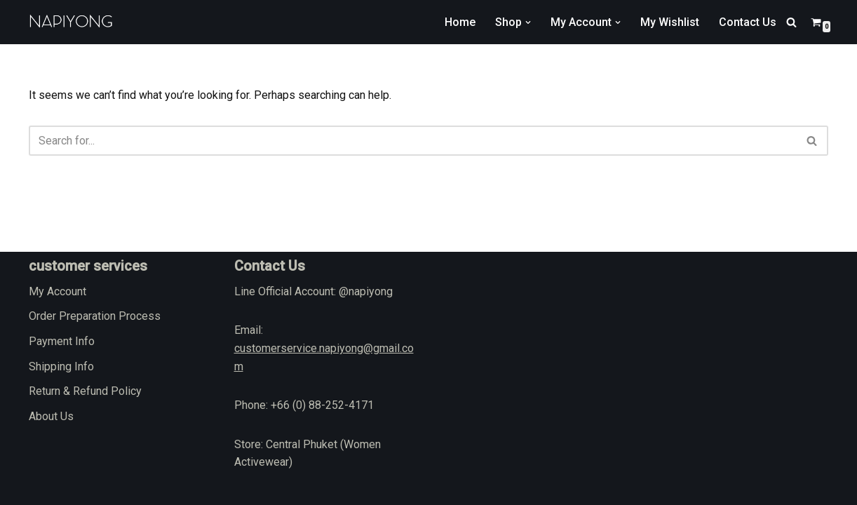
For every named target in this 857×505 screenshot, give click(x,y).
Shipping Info (61, 366)
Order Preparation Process (95, 316)
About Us (51, 416)
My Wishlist (669, 22)
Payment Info (62, 341)
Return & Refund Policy (85, 391)
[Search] (791, 22)
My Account (57, 291)
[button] (528, 22)
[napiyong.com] (71, 22)
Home (460, 22)
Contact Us (747, 22)
